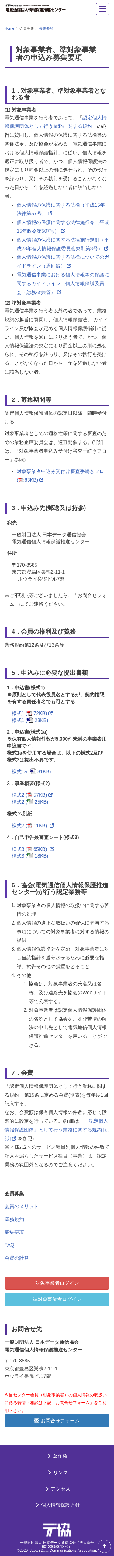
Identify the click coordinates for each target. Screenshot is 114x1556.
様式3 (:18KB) (30, 855)
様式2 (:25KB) (30, 802)
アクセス (57, 1488)
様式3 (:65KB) (32, 849)
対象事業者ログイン (57, 1283)
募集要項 (46, 28)
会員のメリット (22, 1206)
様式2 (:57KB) (32, 795)
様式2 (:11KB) (32, 825)
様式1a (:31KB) (31, 771)
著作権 (57, 1456)
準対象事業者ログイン (57, 1299)
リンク (57, 1472)
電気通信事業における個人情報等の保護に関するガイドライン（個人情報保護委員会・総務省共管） (63, 283)
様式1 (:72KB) (32, 713)
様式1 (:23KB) (30, 720)
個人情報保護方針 (57, 1505)
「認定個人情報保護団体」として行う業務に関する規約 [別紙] (57, 1129)
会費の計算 (17, 1258)
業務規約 (14, 1219)
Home (9, 28)
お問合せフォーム (56, 1420)
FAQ (9, 1245)
